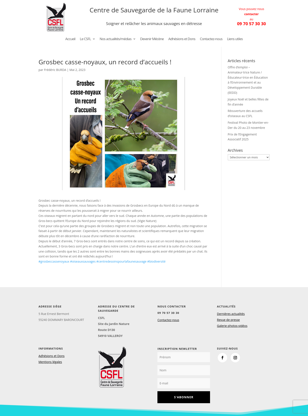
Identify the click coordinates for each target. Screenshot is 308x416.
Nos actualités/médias (118, 39)
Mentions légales (50, 362)
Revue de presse (228, 320)
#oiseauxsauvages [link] (83, 261)
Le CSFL (90, 39)
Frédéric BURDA (55, 70)
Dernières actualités (231, 314)
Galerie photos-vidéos (232, 326)
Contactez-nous (207, 39)
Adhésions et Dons (179, 39)
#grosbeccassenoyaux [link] (53, 261)
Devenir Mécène (152, 39)
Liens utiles (229, 39)
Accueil (76, 39)
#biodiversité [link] (156, 261)
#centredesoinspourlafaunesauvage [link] (121, 261)
